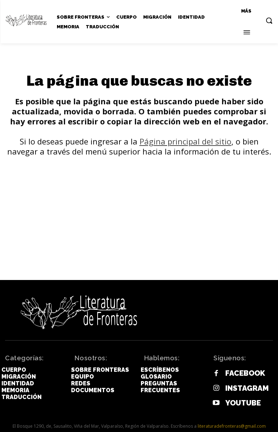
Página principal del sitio (185, 142)
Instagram (241, 384)
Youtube (237, 397)
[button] (269, 20)
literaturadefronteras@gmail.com (232, 420)
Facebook (239, 372)
